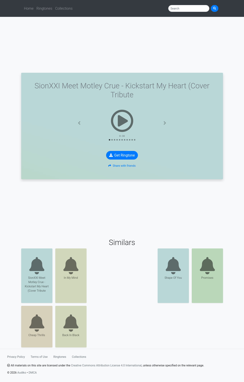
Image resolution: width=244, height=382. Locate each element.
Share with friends (122, 165)
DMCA (33, 372)
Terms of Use (39, 357)
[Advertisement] (122, 45)
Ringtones (44, 8)
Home (29, 8)
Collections (64, 8)
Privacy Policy (16, 357)
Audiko (21, 372)
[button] (79, 123)
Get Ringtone (122, 155)
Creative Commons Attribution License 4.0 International (106, 365)
